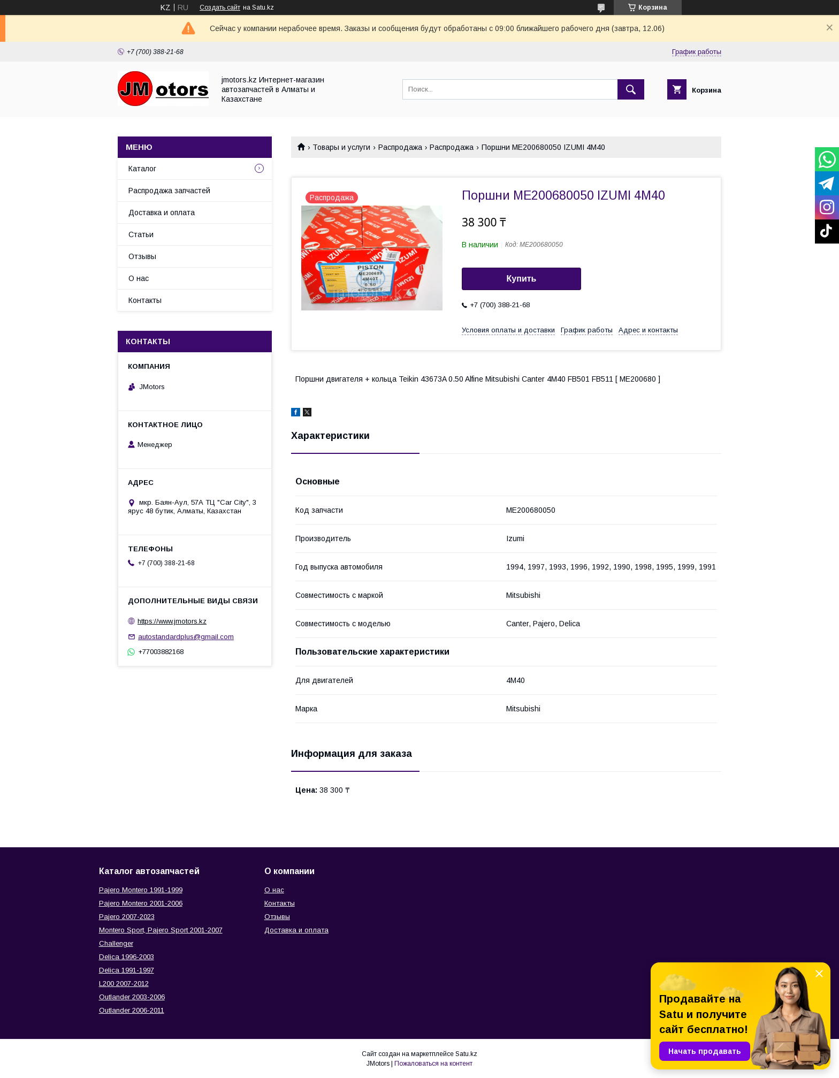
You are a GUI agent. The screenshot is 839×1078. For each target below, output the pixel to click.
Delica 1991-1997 (126, 970)
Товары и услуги (341, 147)
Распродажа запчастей (169, 190)
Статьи (141, 234)
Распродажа (400, 147)
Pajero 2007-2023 (127, 917)
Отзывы (142, 256)
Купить (522, 278)
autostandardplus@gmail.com (186, 637)
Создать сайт (220, 7)
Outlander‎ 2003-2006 (132, 997)
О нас (138, 278)
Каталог (142, 168)
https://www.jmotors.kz (172, 621)
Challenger (116, 943)
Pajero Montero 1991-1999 (140, 890)
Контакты (145, 300)
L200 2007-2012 (124, 984)
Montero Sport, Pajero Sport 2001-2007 (161, 930)
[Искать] (630, 89)
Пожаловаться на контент (433, 1063)
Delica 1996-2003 (126, 957)
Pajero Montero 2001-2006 (140, 903)
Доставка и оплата (161, 212)
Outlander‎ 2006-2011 (131, 1010)
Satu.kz (466, 1054)
